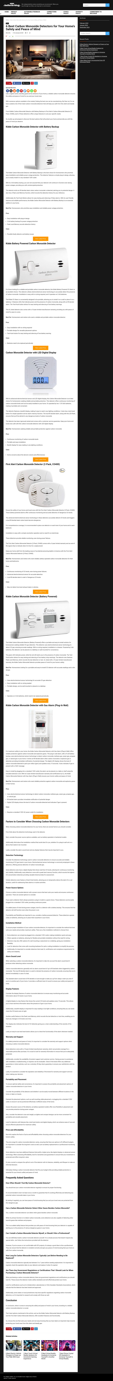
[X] (11, 90)
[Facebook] (7, 90)
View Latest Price (40, 239)
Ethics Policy (66, 12)
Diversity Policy (79, 12)
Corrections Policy (51, 12)
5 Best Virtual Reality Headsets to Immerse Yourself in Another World (48, 1356)
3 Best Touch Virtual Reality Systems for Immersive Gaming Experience (30, 1356)
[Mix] (28, 90)
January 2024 (84, 25)
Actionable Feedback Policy (32, 12)
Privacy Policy (14, 12)
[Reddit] (14, 90)
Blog (7, 23)
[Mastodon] (24, 90)
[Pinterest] (21, 90)
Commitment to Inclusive (96, 12)
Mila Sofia (8, 33)
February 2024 (84, 23)
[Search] (107, 5)
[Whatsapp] (31, 90)
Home (7, 12)
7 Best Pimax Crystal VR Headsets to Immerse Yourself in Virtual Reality (66, 1356)
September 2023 (85, 27)
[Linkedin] (17, 90)
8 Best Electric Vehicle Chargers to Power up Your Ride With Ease (13, 1355)
